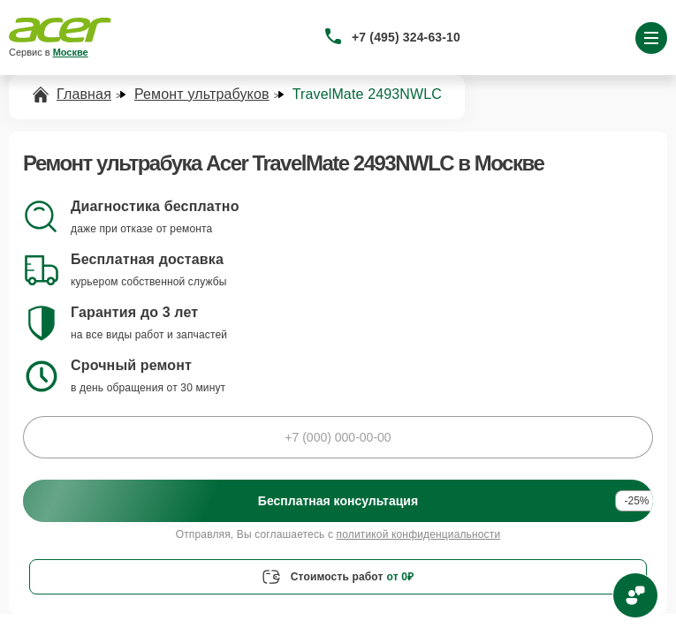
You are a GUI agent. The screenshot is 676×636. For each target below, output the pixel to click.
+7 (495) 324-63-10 (406, 37)
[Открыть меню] (651, 38)
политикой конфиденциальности (419, 534)
